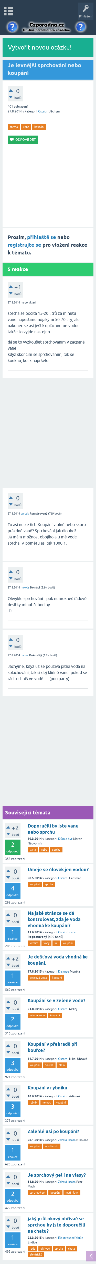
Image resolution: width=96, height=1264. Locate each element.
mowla (25, 587)
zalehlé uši (51, 1146)
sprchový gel (37, 1192)
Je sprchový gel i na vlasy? (57, 1175)
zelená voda (37, 1015)
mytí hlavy (72, 1192)
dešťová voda (38, 977)
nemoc (46, 1102)
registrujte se (24, 245)
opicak (25, 513)
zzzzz (73, 932)
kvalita (34, 943)
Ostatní (43, 111)
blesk (62, 1065)
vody (46, 943)
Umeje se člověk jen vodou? (58, 869)
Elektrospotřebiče (70, 1238)
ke (56, 943)
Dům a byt (65, 839)
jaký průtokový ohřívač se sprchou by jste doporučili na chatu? (56, 1225)
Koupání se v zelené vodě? (56, 1000)
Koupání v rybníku (47, 1087)
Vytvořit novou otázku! (40, 47)
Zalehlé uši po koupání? (53, 1131)
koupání (39, 126)
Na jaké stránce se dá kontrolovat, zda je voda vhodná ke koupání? (54, 919)
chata (71, 1248)
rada (32, 1248)
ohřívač (45, 1248)
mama (24, 655)
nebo (44, 849)
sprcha (14, 126)
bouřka (49, 1065)
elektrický (36, 1254)
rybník (33, 1102)
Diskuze (63, 971)
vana (26, 126)
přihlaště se (41, 237)
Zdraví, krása (67, 1140)
